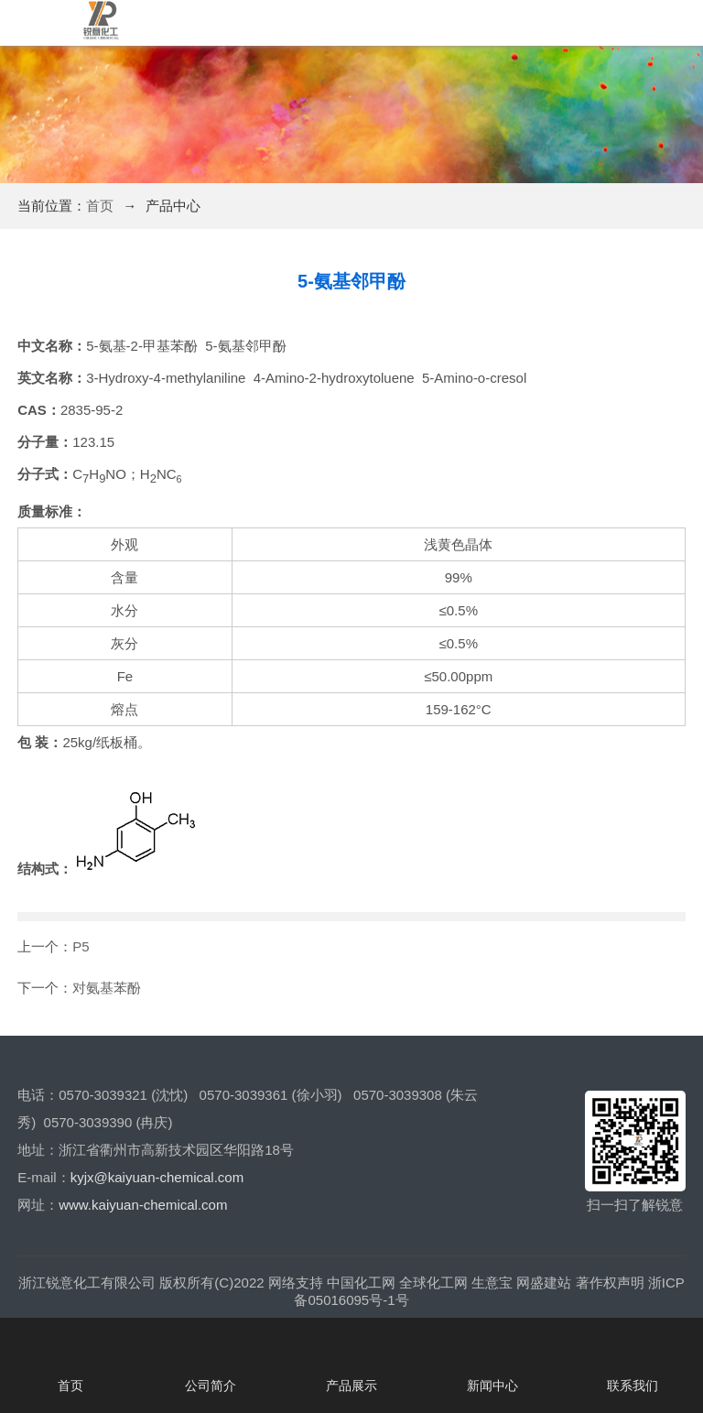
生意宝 (492, 1282)
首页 (100, 205)
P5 (80, 946)
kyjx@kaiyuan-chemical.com (156, 1177)
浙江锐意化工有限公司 (87, 1282)
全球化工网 (433, 1282)
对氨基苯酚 (106, 987)
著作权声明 (610, 1282)
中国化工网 (361, 1282)
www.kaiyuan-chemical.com (143, 1204)
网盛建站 (543, 1282)
